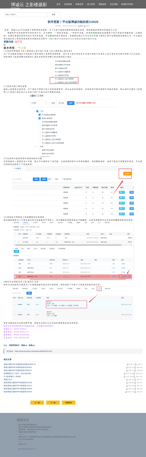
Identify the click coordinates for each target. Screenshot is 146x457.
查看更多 (68, 403)
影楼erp (32, 345)
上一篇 (37, 403)
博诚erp (24, 345)
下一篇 (52, 403)
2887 (80, 26)
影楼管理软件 (14, 345)
